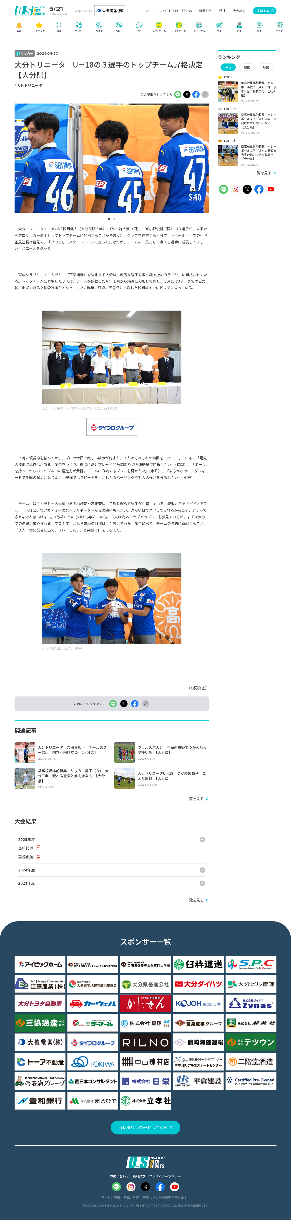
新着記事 (205, 10)
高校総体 (26, 848)
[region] (145, 29)
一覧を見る (195, 798)
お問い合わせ (119, 1176)
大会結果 (239, 10)
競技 (222, 10)
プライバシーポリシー (165, 1176)
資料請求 (139, 1176)
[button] (109, 219)
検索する (262, 10)
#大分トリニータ (28, 85)
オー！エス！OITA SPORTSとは (169, 10)
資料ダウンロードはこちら (143, 1127)
